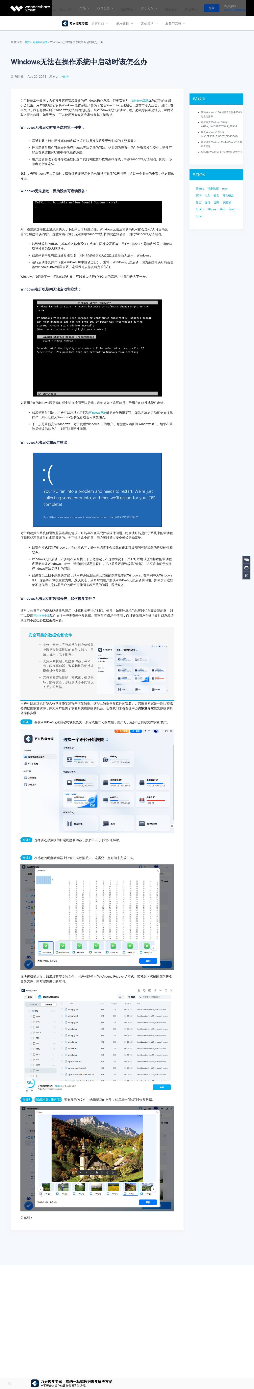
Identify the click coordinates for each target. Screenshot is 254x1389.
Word (223, 229)
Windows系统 (141, 100)
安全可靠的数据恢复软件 (50, 635)
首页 (27, 42)
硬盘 (219, 205)
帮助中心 (190, 8)
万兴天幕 (62, 8)
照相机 (211, 221)
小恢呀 (65, 77)
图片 (199, 221)
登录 (211, 8)
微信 (226, 213)
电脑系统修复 (42, 42)
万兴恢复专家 (42, 615)
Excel (199, 237)
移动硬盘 (202, 213)
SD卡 (199, 205)
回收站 (200, 197)
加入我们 (169, 8)
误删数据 (215, 197)
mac (229, 197)
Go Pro (224, 221)
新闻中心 (124, 8)
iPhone (201, 229)
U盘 (209, 205)
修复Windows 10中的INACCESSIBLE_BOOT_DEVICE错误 (221, 136)
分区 (216, 213)
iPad (213, 229)
